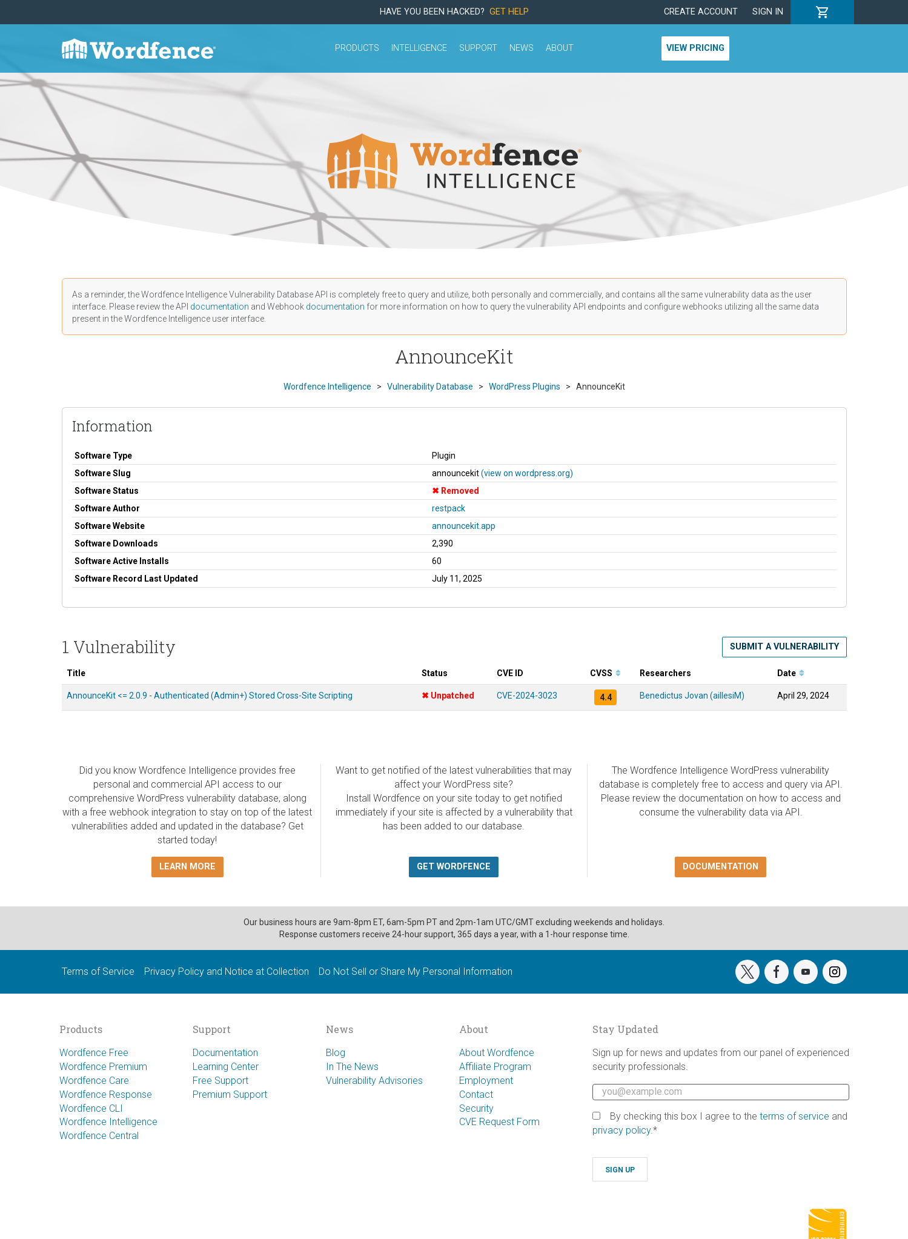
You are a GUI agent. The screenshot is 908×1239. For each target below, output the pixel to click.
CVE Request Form (499, 1122)
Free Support (220, 1080)
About (560, 48)
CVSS (605, 673)
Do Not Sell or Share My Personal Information (415, 971)
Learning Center (226, 1066)
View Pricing (695, 48)
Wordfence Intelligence (108, 1122)
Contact (476, 1094)
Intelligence (419, 48)
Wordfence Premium (103, 1066)
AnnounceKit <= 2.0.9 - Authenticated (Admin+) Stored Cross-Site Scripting (210, 695)
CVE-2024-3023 (527, 695)
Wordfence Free (93, 1052)
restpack (448, 508)
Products (357, 48)
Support (478, 48)
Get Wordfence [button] (454, 867)
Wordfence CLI (91, 1108)
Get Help (509, 12)
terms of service (794, 1116)
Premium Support (230, 1094)
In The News (352, 1066)
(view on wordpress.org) (527, 473)
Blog (335, 1052)
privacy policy (621, 1130)
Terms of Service (98, 971)
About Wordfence (496, 1052)
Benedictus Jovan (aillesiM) (692, 695)
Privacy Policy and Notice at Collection (226, 971)
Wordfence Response (105, 1094)
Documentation (225, 1052)
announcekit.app (463, 526)
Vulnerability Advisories (374, 1080)
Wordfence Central (99, 1135)
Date (790, 673)
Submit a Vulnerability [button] (784, 647)
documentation (219, 306)
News (521, 48)
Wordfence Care (94, 1080)
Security (476, 1108)
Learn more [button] (187, 867)
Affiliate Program (495, 1066)
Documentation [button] (720, 867)
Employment (486, 1080)
